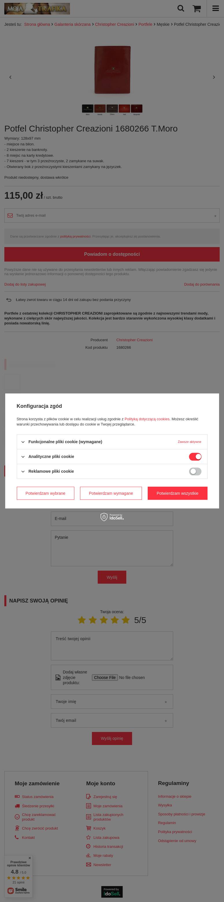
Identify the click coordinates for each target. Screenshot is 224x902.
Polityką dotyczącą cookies (147, 419)
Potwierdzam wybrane (45, 493)
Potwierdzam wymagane (111, 493)
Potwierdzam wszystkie (178, 493)
